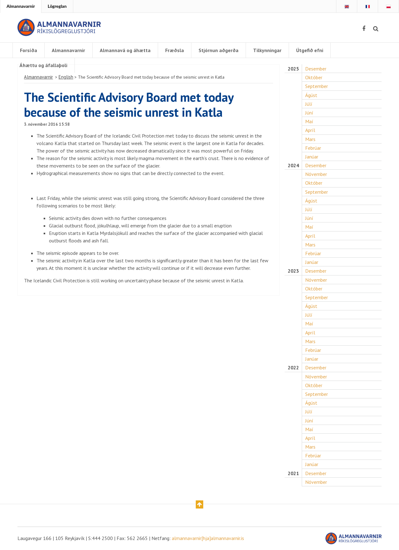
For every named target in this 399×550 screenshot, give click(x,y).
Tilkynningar (267, 50)
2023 (293, 271)
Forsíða (28, 50)
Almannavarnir (21, 6)
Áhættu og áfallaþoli (43, 65)
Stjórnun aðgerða (218, 50)
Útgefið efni (309, 50)
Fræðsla (174, 50)
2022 (293, 368)
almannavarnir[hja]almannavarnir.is (208, 538)
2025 (293, 69)
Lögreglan (57, 6)
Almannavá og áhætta (125, 50)
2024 (293, 165)
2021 (293, 473)
